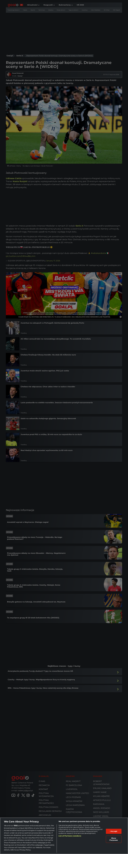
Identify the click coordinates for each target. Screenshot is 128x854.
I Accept (113, 831)
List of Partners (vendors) (69, 836)
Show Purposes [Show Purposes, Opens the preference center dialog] (114, 839)
